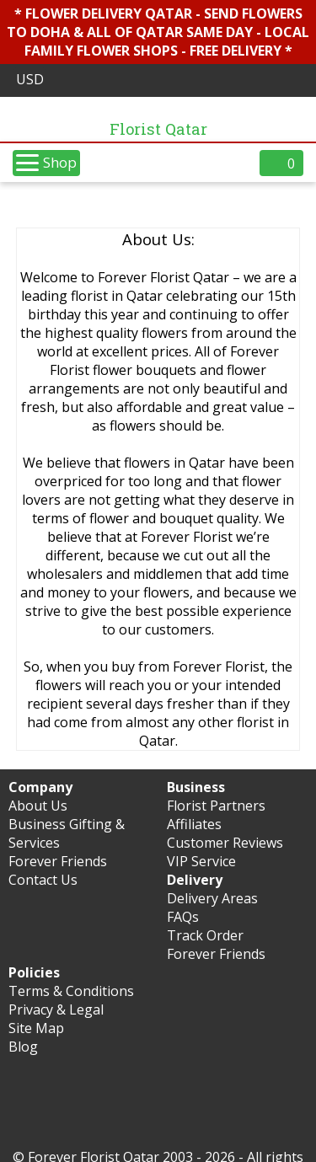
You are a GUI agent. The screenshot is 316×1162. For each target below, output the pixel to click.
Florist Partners (216, 805)
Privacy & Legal (56, 1009)
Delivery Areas (212, 898)
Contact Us (43, 879)
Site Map (36, 1028)
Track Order (205, 935)
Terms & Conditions (71, 991)
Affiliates (194, 824)
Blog (23, 1046)
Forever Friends (57, 861)
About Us (37, 805)
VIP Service (201, 861)
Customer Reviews (225, 842)
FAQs (183, 917)
